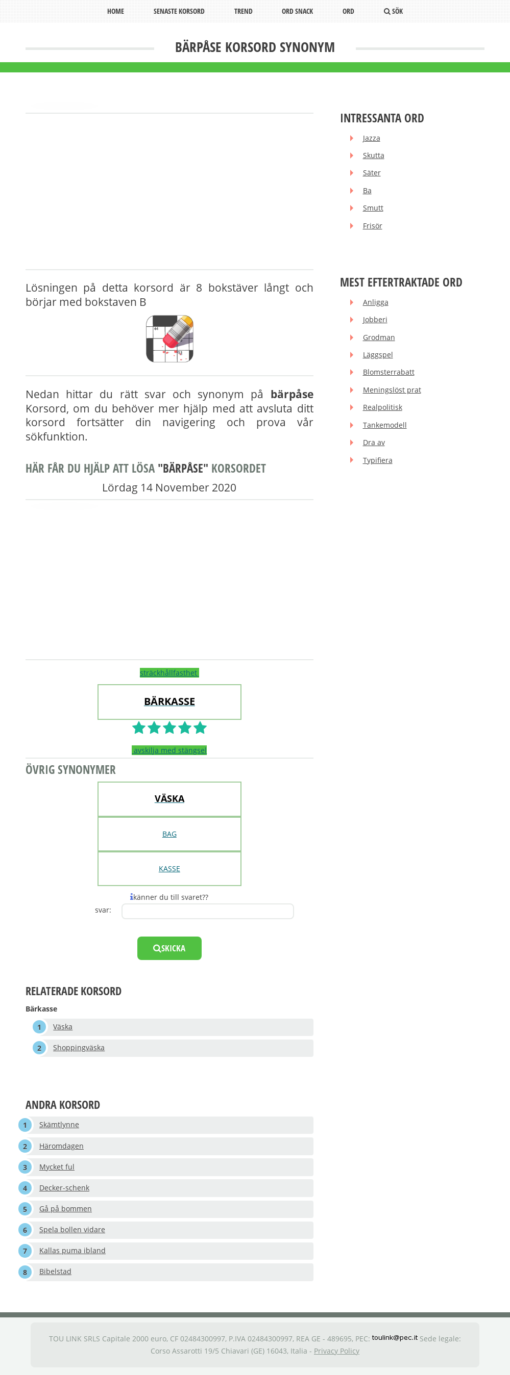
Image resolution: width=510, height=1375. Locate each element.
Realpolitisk (382, 410)
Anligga (375, 303)
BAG (169, 834)
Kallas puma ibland (72, 1253)
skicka (169, 948)
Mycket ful (57, 1168)
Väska (63, 1027)
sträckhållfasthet (169, 673)
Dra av (374, 446)
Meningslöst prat (392, 392)
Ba (367, 191)
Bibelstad (55, 1274)
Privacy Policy (336, 1353)
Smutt (373, 209)
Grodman (379, 339)
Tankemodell (385, 428)
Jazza (371, 138)
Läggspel (378, 357)
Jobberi (375, 321)
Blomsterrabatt (389, 375)
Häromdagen (61, 1147)
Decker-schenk (64, 1189)
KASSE (169, 868)
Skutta (373, 156)
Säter (372, 173)
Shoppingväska (79, 1048)
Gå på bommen (65, 1210)
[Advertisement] (169, 192)
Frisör (372, 227)
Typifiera (378, 464)
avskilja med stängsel (169, 750)
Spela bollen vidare (72, 1232)
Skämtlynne (59, 1125)
